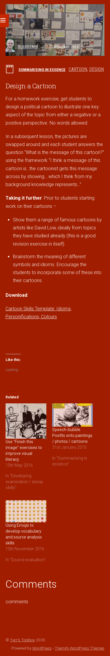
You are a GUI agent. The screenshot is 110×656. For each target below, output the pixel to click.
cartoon (78, 69)
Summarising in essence (41, 69)
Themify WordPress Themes (79, 648)
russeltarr (28, 46)
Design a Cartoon (31, 86)
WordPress (42, 648)
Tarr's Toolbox (22, 639)
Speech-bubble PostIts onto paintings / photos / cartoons (72, 435)
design (96, 69)
